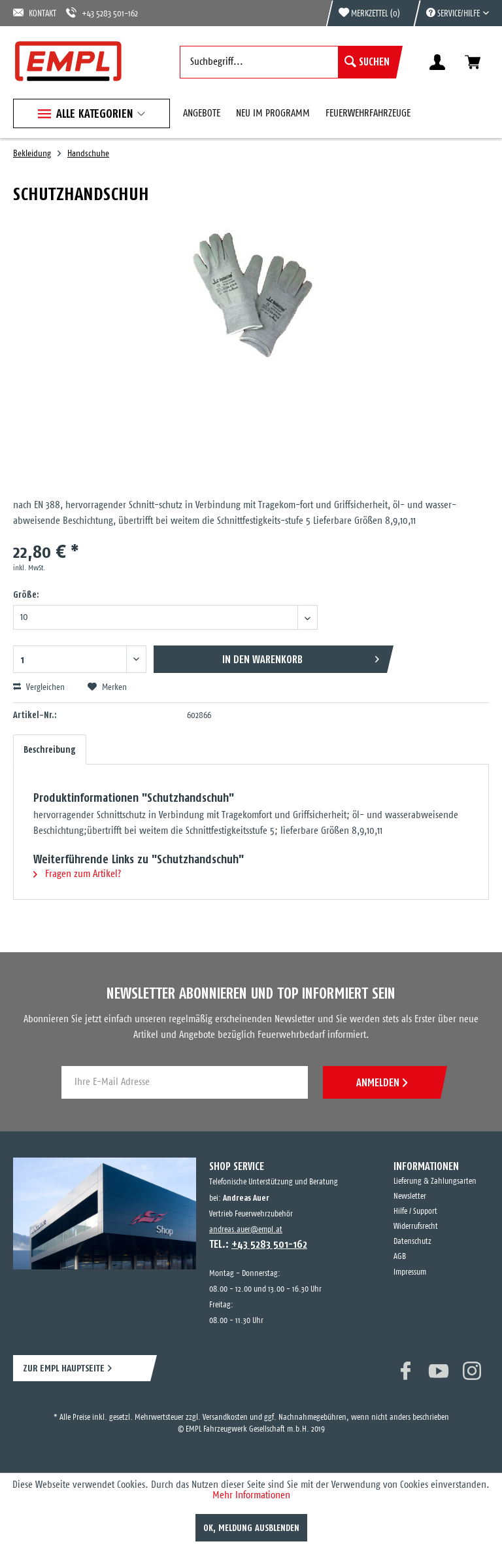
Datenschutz (412, 1241)
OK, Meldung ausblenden (251, 1527)
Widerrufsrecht (415, 1226)
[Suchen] (367, 62)
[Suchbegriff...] (288, 62)
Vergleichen (39, 687)
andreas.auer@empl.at (245, 1229)
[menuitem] (451, 13)
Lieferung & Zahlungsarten (435, 1181)
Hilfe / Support (415, 1211)
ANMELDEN (381, 1082)
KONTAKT (34, 12)
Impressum (409, 1272)
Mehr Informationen (251, 1495)
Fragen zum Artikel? (77, 874)
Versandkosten (225, 1417)
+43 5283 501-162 (102, 12)
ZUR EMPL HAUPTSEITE (64, 1367)
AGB (399, 1256)
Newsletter (409, 1196)
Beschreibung (50, 749)
